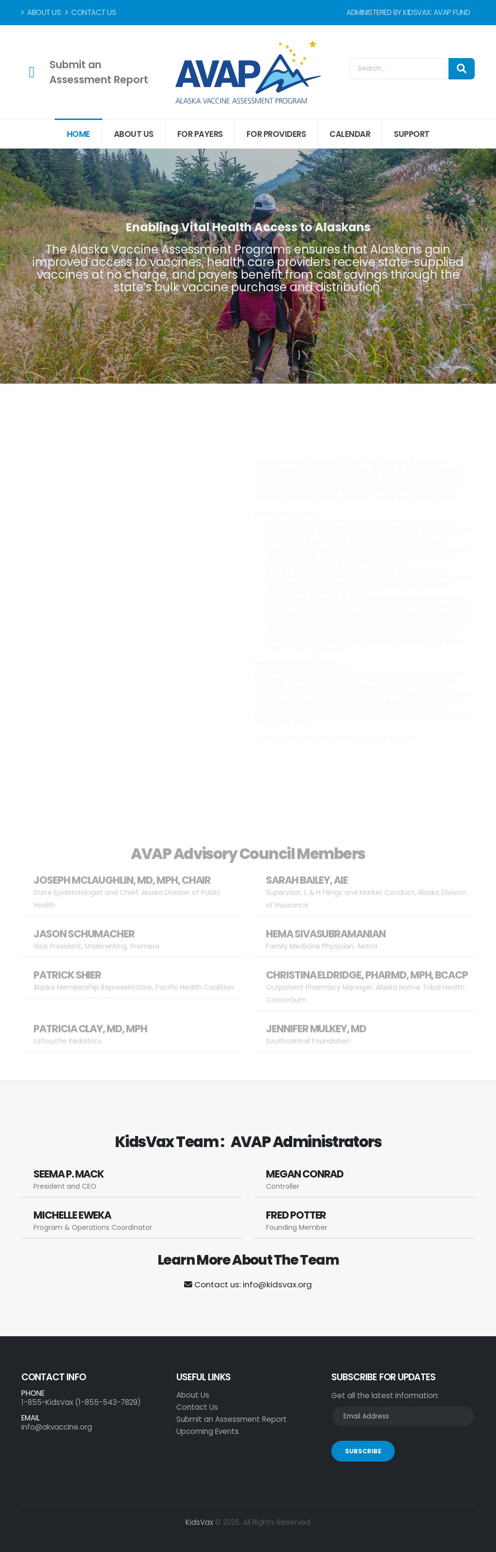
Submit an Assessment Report (231, 1419)
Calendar (349, 134)
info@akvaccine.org (56, 1427)
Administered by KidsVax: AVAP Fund (408, 12)
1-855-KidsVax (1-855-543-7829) (81, 1402)
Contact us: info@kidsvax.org (248, 1284)
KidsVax (199, 1522)
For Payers (200, 134)
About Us (41, 12)
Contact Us (90, 12)
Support (412, 134)
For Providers (276, 134)
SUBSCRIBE (363, 1451)
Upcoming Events (207, 1431)
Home (78, 134)
